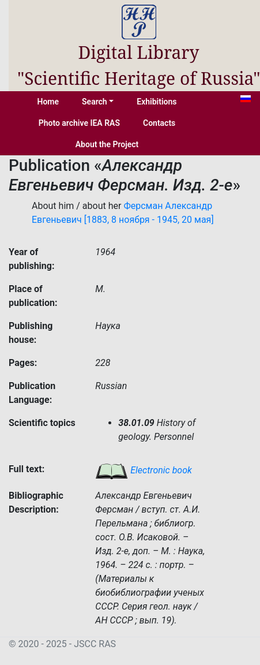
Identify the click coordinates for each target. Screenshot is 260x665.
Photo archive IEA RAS (79, 123)
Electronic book (143, 470)
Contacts (159, 123)
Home (48, 101)
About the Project (107, 144)
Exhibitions (156, 101)
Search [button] (94, 101)
